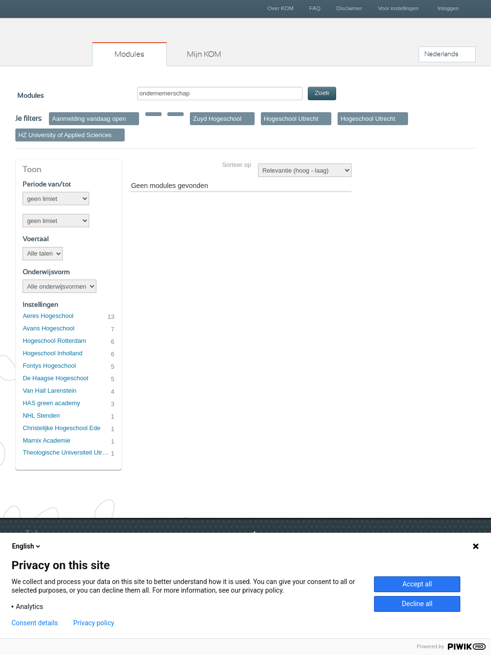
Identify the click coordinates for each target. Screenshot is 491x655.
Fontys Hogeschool (49, 365)
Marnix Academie (46, 440)
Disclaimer (349, 8)
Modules (129, 54)
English (27, 546)
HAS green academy (51, 403)
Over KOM (280, 8)
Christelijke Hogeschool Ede (61, 428)
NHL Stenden (41, 415)
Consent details (35, 623)
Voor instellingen (398, 8)
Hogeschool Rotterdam (54, 340)
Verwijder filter (133, 118)
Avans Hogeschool (48, 328)
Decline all (417, 604)
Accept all (417, 584)
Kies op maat (54, 40)
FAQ (314, 8)
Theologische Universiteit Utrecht (67, 452)
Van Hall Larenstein (49, 390)
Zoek (322, 93)
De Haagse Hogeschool (55, 378)
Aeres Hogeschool (48, 315)
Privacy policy (93, 623)
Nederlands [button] (441, 54)
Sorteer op (236, 164)
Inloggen (448, 8)
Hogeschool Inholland (52, 353)
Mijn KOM (204, 54)
